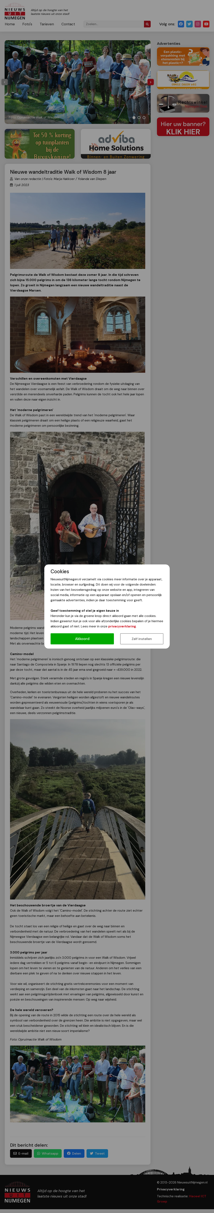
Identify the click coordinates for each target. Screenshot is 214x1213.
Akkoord (82, 638)
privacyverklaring (122, 626)
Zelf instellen (142, 639)
